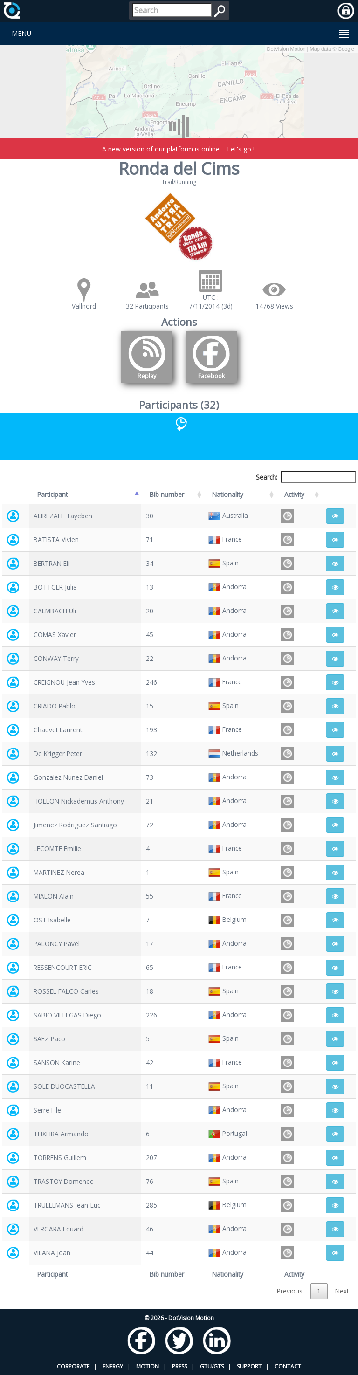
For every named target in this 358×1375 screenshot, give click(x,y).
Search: (306, 477)
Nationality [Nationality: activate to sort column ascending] (227, 494)
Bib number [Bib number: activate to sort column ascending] (167, 494)
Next (342, 1290)
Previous (290, 1290)
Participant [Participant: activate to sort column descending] (52, 494)
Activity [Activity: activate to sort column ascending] (294, 494)
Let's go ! (241, 148)
